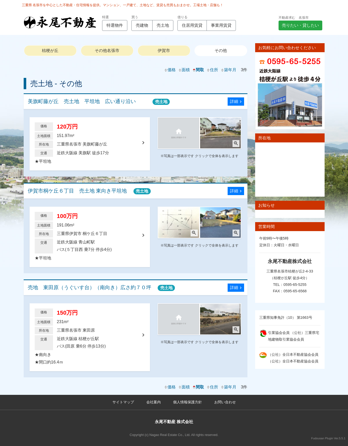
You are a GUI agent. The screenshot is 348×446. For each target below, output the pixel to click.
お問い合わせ (225, 402)
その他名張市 (107, 50)
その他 (221, 50)
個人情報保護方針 (187, 402)
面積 (184, 70)
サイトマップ (123, 402)
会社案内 (153, 402)
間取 (198, 70)
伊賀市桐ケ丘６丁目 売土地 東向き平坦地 (89, 191)
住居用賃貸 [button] (192, 25)
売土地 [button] (163, 25)
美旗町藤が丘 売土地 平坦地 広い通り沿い (99, 101)
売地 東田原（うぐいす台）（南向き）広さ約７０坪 (101, 288)
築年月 (228, 70)
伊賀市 (164, 50)
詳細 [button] (236, 101)
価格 (170, 70)
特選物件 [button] (114, 25)
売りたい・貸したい (300, 25)
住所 (212, 70)
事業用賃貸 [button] (221, 25)
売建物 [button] (142, 25)
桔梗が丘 (50, 50)
